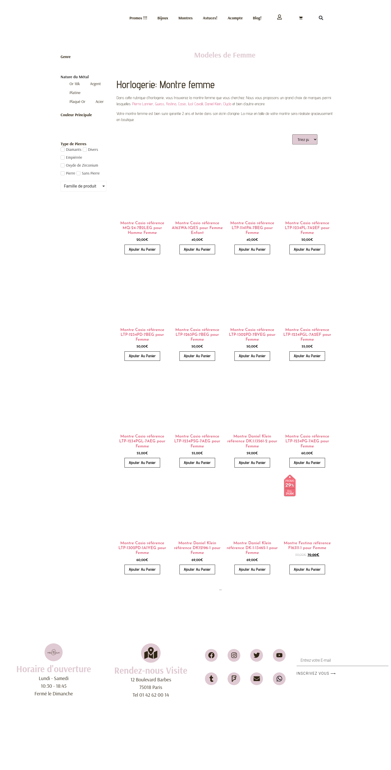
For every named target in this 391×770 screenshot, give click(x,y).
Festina (171, 103)
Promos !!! (138, 17)
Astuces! (210, 17)
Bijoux (162, 17)
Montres (185, 17)
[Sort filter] (304, 139)
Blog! (257, 17)
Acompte (235, 17)
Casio (182, 103)
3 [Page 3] (207, 588)
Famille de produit (80, 186)
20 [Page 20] (245, 588)
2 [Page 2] (201, 588)
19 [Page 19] (236, 588)
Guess (159, 103)
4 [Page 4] (214, 588)
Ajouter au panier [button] (142, 249)
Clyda (227, 103)
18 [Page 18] (228, 588)
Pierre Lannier (142, 103)
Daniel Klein (213, 103)
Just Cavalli (195, 103)
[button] (321, 18)
